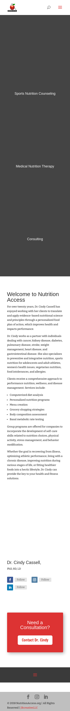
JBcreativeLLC (29, 707)
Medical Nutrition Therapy (35, 166)
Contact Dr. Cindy (35, 640)
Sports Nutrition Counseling (35, 93)
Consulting (35, 239)
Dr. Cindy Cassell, (24, 562)
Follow (21, 579)
